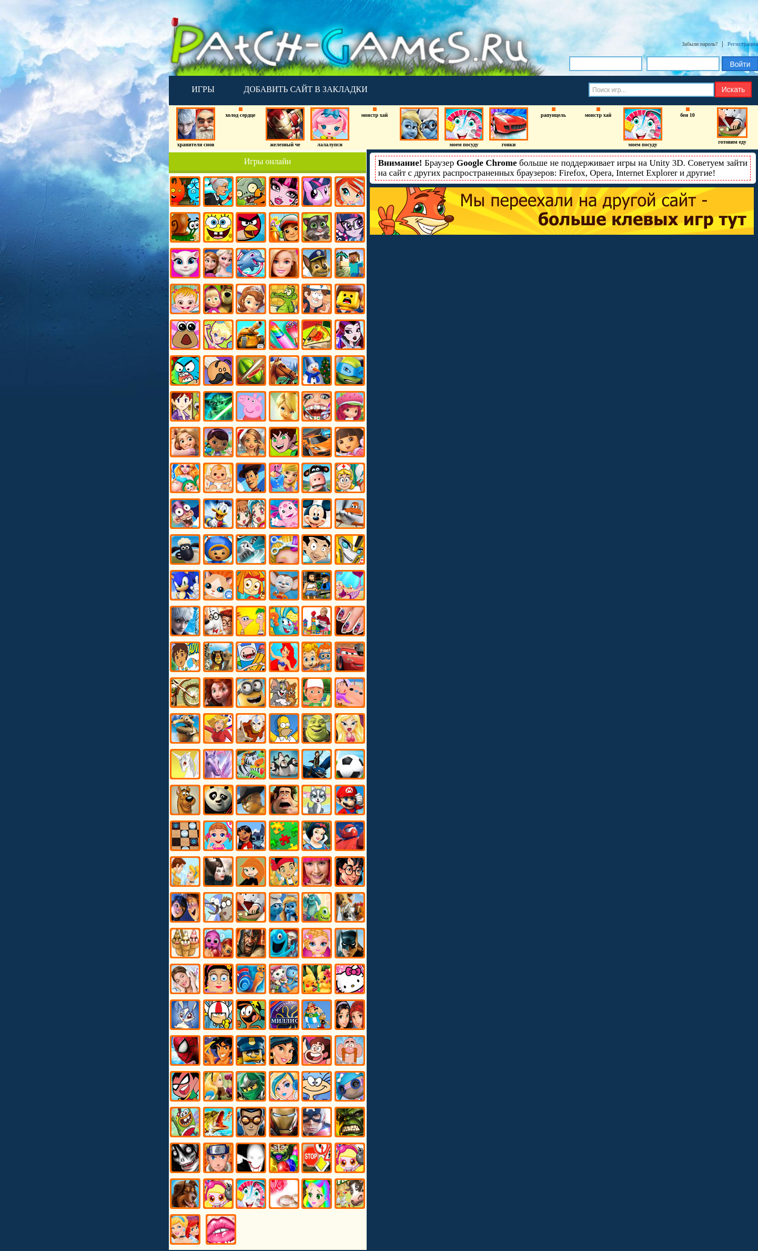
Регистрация (742, 44)
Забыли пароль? (700, 44)
